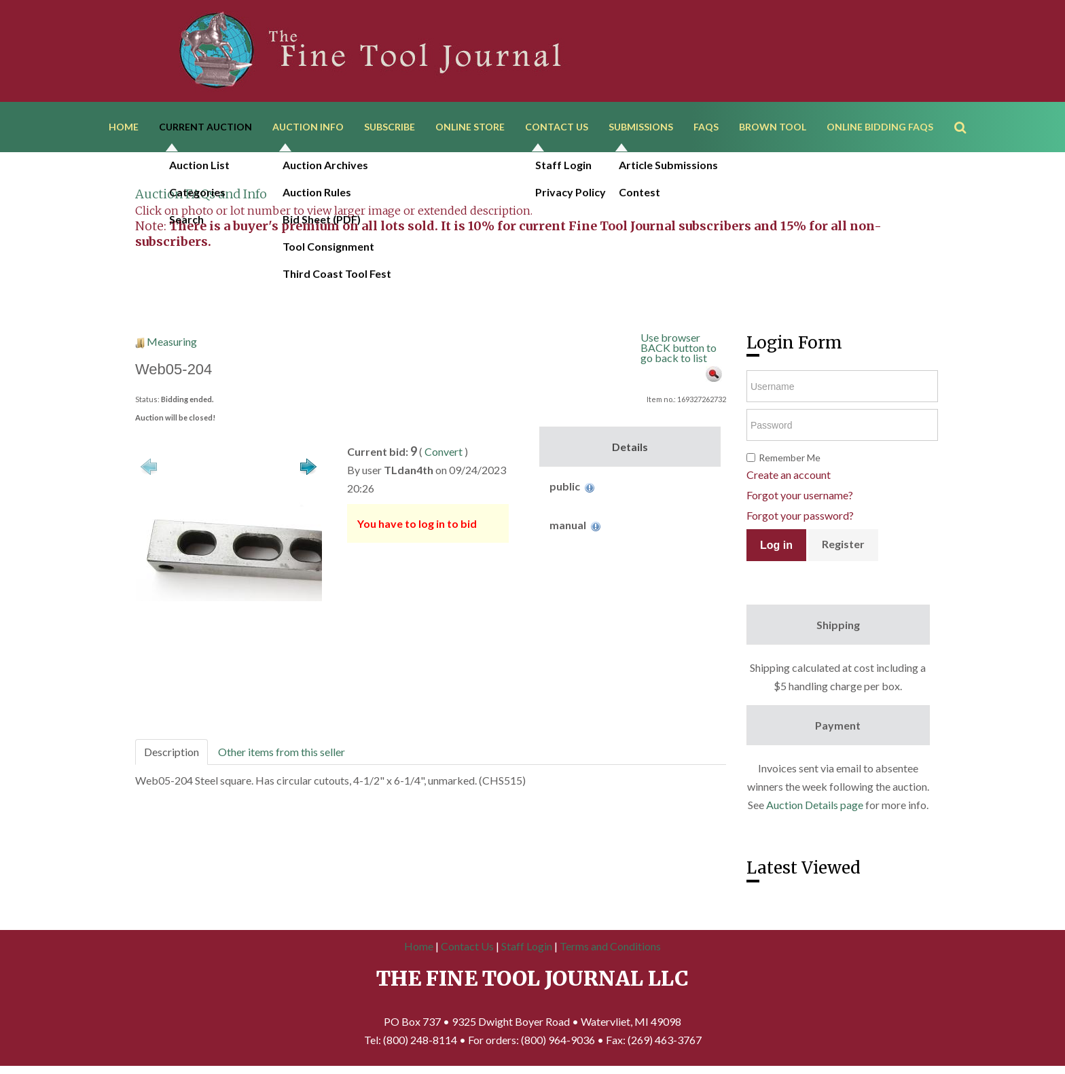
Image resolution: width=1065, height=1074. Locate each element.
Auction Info (308, 127)
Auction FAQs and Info (201, 195)
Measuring (172, 342)
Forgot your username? (799, 496)
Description (171, 753)
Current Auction (205, 127)
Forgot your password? (800, 516)
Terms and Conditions (610, 947)
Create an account (788, 475)
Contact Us (556, 127)
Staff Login (526, 947)
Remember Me (789, 459)
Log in (776, 546)
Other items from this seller (281, 753)
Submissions (641, 127)
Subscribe (389, 127)
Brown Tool (772, 127)
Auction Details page (814, 806)
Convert (444, 452)
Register (843, 545)
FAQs (706, 127)
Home (124, 127)
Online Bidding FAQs (880, 127)
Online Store (470, 127)
